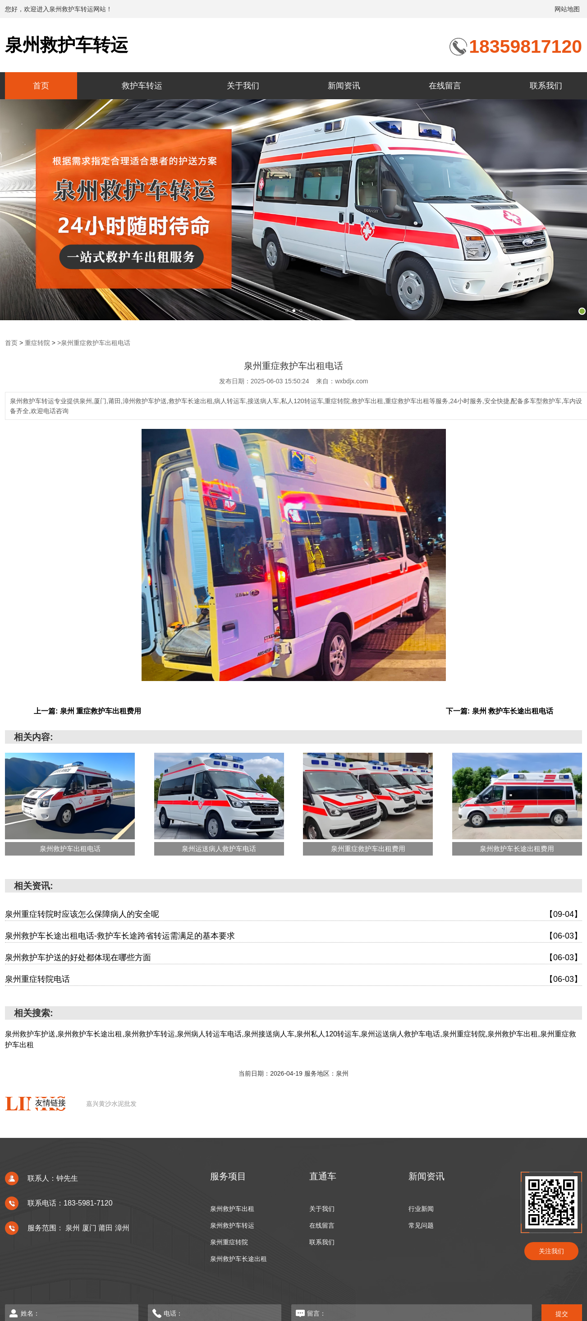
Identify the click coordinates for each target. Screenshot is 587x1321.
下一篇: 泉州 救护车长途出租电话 (499, 711)
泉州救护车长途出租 (238, 1259)
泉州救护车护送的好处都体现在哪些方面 (293, 958)
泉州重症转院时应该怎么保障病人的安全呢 (293, 914)
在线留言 (445, 85)
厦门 (90, 1228)
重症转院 (37, 342)
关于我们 (243, 85)
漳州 (122, 1228)
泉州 (73, 1228)
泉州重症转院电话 (293, 979)
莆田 (106, 1228)
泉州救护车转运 (66, 45)
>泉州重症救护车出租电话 (93, 342)
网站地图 (567, 9)
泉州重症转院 (229, 1242)
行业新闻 (421, 1209)
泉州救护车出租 (232, 1209)
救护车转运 (142, 85)
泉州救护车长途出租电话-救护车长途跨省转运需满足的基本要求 (293, 936)
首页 (41, 85)
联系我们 (546, 85)
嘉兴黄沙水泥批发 (111, 1103)
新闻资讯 (344, 85)
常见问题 (421, 1225)
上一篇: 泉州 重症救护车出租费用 (87, 711)
